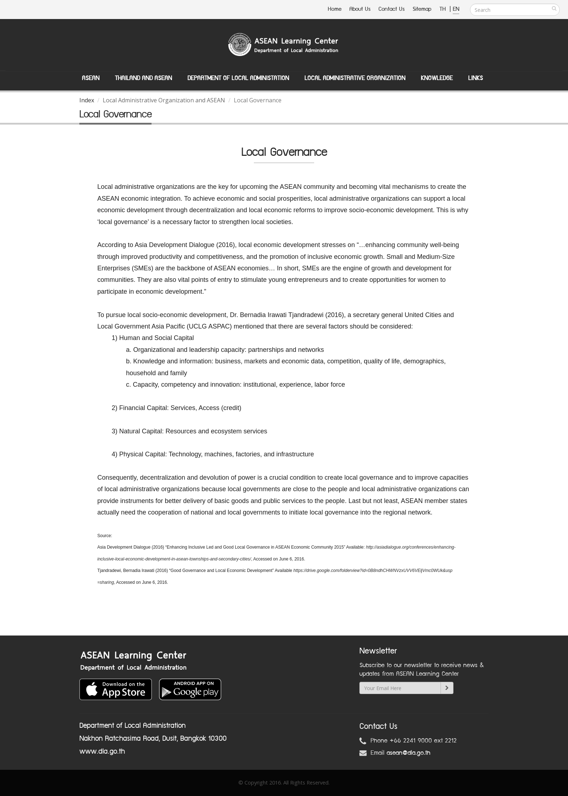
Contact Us (391, 9)
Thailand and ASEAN (143, 78)
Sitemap (422, 9)
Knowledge (437, 78)
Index (86, 100)
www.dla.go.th (102, 751)
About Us (360, 9)
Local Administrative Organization (354, 78)
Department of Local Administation (238, 78)
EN (456, 9)
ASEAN (90, 78)
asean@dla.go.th (408, 753)
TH (443, 9)
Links (475, 78)
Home (334, 9)
